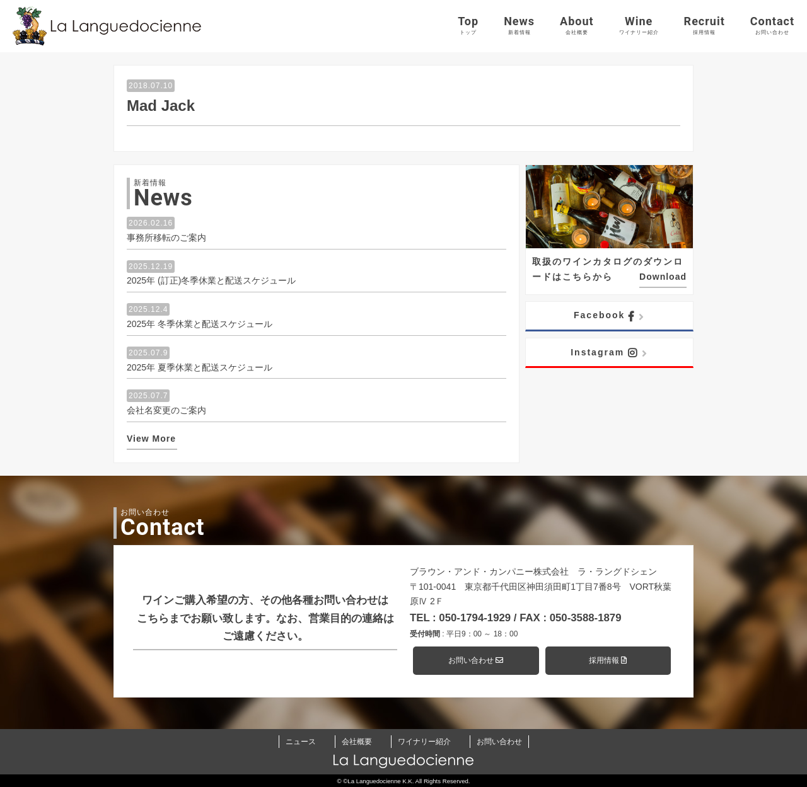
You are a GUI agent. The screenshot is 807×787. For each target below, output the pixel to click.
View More (151, 439)
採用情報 (608, 660)
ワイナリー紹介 (424, 741)
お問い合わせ (475, 660)
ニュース (301, 741)
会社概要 (357, 741)
